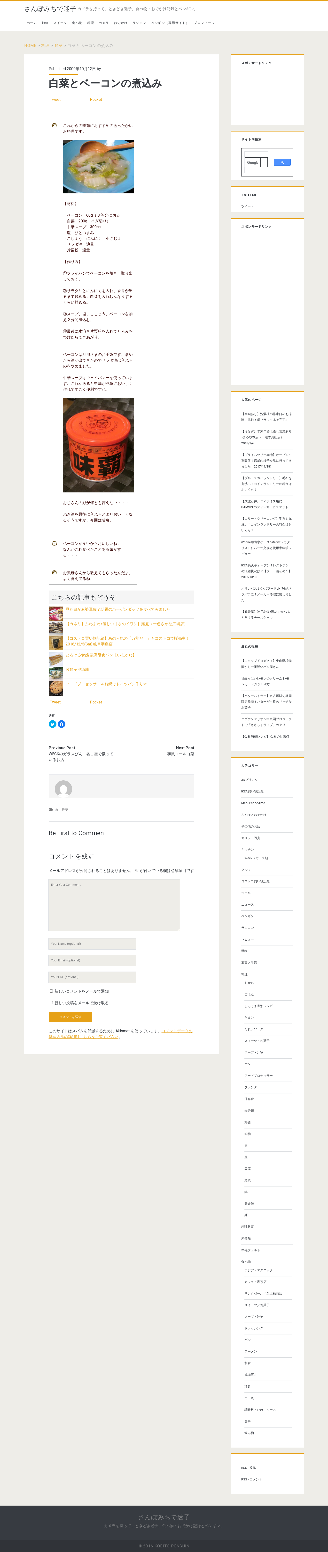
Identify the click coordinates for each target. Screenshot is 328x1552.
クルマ (246, 869)
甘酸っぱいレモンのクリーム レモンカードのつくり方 (265, 681)
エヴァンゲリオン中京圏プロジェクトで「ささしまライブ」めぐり (266, 722)
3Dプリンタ (249, 780)
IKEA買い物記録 (252, 791)
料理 (90, 23)
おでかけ (121, 23)
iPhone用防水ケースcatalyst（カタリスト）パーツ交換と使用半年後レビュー (266, 548)
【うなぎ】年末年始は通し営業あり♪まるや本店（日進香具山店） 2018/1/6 (266, 437)
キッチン (247, 849)
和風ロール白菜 (180, 754)
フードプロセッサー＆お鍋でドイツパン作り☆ (106, 684)
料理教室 (247, 1227)
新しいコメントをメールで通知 (82, 991)
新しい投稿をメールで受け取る (82, 1003)
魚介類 (249, 1203)
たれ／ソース (253, 1029)
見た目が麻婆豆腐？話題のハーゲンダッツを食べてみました (118, 609)
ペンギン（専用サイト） (170, 23)
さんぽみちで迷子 (50, 8)
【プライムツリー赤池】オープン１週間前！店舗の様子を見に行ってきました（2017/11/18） (266, 460)
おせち (249, 983)
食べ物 (77, 23)
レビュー (247, 939)
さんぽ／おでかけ (253, 815)
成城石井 (250, 1374)
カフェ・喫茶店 (255, 1282)
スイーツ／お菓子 (257, 1305)
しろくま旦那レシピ (258, 1006)
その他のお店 (250, 826)
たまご (249, 1017)
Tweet (55, 99)
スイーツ (60, 23)
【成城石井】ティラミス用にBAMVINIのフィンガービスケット (264, 504)
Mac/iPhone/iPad (253, 803)
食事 (247, 1421)
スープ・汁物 (253, 1052)
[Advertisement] (265, 96)
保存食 (249, 1099)
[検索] (252, 163)
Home (30, 45)
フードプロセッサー (258, 1075)
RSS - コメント (251, 1479)
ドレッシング (253, 1328)
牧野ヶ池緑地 (77, 669)
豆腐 (247, 1169)
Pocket (96, 99)
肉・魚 (249, 1398)
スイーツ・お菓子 (257, 1041)
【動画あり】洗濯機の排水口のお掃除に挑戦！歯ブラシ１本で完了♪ (266, 417)
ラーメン (250, 1351)
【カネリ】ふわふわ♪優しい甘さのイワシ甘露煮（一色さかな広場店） (127, 624)
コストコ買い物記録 (255, 881)
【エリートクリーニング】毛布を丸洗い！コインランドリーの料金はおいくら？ (266, 524)
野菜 (59, 45)
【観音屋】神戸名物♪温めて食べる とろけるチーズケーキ (265, 614)
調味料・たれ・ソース (260, 1410)
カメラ (104, 23)
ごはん (249, 994)
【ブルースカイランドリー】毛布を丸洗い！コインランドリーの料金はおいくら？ (266, 483)
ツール (246, 893)
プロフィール (204, 23)
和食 (247, 1363)
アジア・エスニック (258, 1270)
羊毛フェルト (250, 1250)
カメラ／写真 (250, 838)
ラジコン (139, 23)
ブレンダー (252, 1087)
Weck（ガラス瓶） (257, 858)
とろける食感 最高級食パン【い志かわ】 (101, 655)
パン (247, 1064)
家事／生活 (249, 963)
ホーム (32, 23)
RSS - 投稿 (248, 1468)
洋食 (247, 1386)
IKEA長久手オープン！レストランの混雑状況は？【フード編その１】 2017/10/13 (266, 571)
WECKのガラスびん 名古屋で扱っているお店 (81, 757)
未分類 (249, 1111)
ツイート (247, 206)
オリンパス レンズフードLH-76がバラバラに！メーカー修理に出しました (266, 594)
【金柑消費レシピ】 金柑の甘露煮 (265, 736)
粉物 (247, 1134)
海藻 (247, 1122)
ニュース (247, 904)
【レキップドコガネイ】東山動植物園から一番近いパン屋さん (266, 663)
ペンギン (247, 916)
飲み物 (249, 1433)
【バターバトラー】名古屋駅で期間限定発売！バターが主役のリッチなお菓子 (266, 701)
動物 (45, 23)
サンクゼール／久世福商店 (263, 1293)
